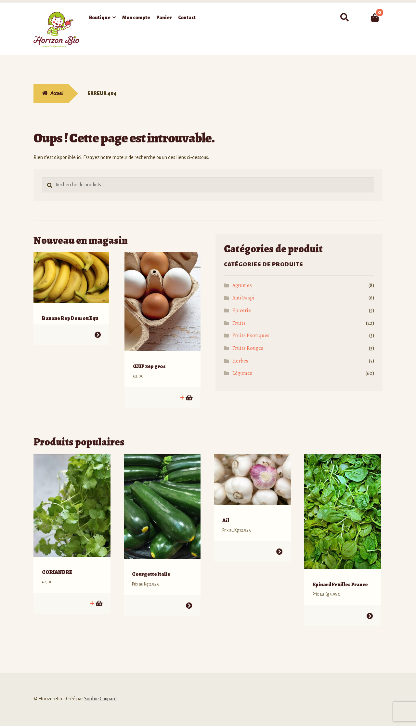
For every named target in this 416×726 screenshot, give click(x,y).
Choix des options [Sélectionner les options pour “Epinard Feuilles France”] (369, 606)
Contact (187, 17)
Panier (164, 17)
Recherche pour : (344, 17)
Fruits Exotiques (250, 335)
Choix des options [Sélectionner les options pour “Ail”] (279, 542)
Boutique (99, 17)
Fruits (239, 323)
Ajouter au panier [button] (189, 392)
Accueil (56, 93)
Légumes (242, 373)
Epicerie (241, 310)
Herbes (240, 360)
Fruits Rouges (247, 348)
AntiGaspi (243, 297)
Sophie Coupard (100, 688)
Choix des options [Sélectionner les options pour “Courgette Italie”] (189, 595)
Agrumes (242, 285)
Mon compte (136, 17)
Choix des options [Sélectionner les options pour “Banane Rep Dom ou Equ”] (98, 330)
